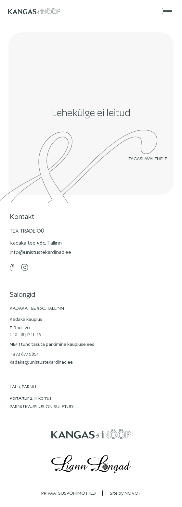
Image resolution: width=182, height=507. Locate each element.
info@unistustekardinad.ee (40, 252)
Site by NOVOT (125, 493)
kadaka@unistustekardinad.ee (41, 362)
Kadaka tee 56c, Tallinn (36, 243)
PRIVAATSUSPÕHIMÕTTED (68, 493)
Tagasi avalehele (149, 158)
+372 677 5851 (24, 353)
